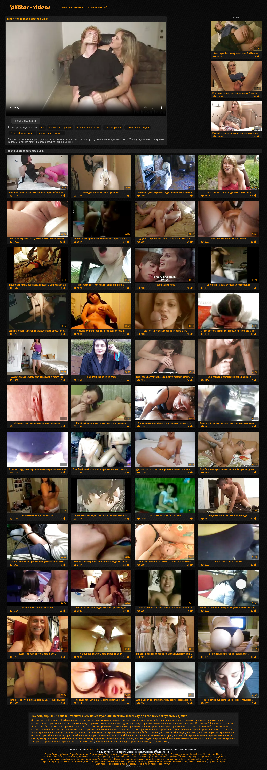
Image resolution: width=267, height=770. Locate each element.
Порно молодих (162, 754)
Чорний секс (209, 754)
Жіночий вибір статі (87, 127)
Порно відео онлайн (177, 757)
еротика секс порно (79, 738)
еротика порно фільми (93, 735)
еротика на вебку (169, 729)
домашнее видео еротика (137, 723)
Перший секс (59, 759)
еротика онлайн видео (172, 732)
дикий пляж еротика (111, 723)
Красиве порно (146, 757)
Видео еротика (112, 754)
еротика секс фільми (102, 738)
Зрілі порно (118, 757)
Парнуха (46, 761)
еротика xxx (70, 726)
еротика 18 (218, 723)
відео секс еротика (205, 720)
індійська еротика (119, 720)
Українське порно (216, 761)
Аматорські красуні (60, 127)
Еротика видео (173, 759)
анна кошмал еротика (143, 720)
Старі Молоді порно (22, 133)
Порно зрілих (131, 757)
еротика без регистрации (114, 726)
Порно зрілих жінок (60, 761)
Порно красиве (97, 754)
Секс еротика (160, 757)
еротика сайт (181, 735)
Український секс (194, 754)
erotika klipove (52, 720)
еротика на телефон (95, 732)
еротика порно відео (42, 735)
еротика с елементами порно (156, 735)
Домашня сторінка (72, 7)
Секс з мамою (76, 761)
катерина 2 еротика (42, 741)
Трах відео (76, 757)
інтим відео (91, 759)
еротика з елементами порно (68, 729)
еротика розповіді (117, 735)
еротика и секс (130, 729)
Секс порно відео (189, 759)
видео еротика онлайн (53, 723)
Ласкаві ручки (113, 127)
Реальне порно (180, 761)
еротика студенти (144, 738)
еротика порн (227, 732)
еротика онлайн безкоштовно (143, 732)
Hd (42, 127)
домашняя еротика (163, 723)
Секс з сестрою (121, 759)
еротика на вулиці (190, 729)
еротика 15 (191, 723)
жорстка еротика (207, 738)
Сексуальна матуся (137, 127)
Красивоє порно (146, 754)
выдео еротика (90, 723)
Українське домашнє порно (159, 761)
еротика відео (179, 726)
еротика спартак (124, 738)
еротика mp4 (56, 726)
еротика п (191, 732)
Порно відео (106, 757)
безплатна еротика (166, 720)
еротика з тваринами (97, 729)
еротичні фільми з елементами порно (176, 738)
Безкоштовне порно (75, 759)
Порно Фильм (164, 764)
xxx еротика (102, 720)
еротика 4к (41, 726)
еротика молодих (149, 729)
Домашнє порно (105, 759)
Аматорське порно (90, 757)
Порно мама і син (208, 757)
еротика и (115, 729)
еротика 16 (205, 723)
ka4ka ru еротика (70, 720)
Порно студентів (62, 757)
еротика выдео (222, 726)
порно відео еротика (51, 133)
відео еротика (186, 720)
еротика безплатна (139, 726)
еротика (179, 723)
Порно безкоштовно (79, 754)
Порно (48, 754)
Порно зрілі (193, 757)
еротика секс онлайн (55, 738)
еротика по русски (208, 732)
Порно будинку (178, 754)
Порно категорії (97, 7)
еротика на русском (72, 732)
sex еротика (87, 720)
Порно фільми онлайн (140, 759)
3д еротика (37, 720)
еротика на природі (49, 732)
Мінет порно (150, 764)
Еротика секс (15, 6)
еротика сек (215, 735)
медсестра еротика (64, 741)
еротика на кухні (210, 729)
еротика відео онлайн (200, 726)
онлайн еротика (85, 741)
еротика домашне (41, 729)
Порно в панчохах (129, 754)
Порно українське (60, 754)
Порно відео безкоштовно (112, 761)
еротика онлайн (116, 732)
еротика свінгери (198, 735)
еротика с (133, 735)
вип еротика (74, 723)
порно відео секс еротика (154, 741)
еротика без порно (88, 726)
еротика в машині (160, 726)
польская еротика (105, 741)
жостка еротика (226, 738)
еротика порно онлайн (67, 735)
